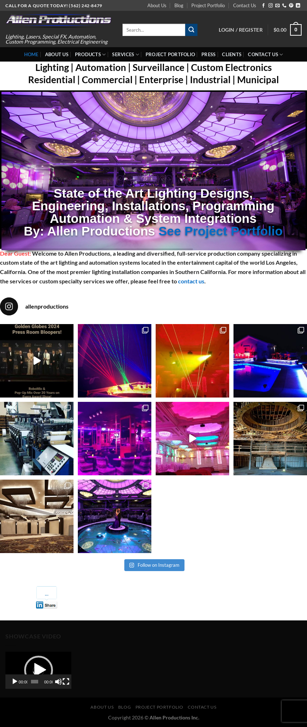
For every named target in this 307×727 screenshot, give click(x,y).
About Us (156, 5)
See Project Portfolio (220, 231)
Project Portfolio (208, 5)
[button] (38, 670)
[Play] (14, 681)
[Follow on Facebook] (263, 5)
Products (90, 54)
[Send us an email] (277, 5)
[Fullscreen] (66, 681)
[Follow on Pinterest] (291, 5)
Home (31, 54)
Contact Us (244, 5)
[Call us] (284, 5)
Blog (178, 5)
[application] (38, 670)
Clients (231, 54)
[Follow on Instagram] (270, 5)
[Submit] (191, 30)
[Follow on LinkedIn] (298, 5)
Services (125, 54)
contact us (191, 281)
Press (208, 54)
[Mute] (58, 681)
